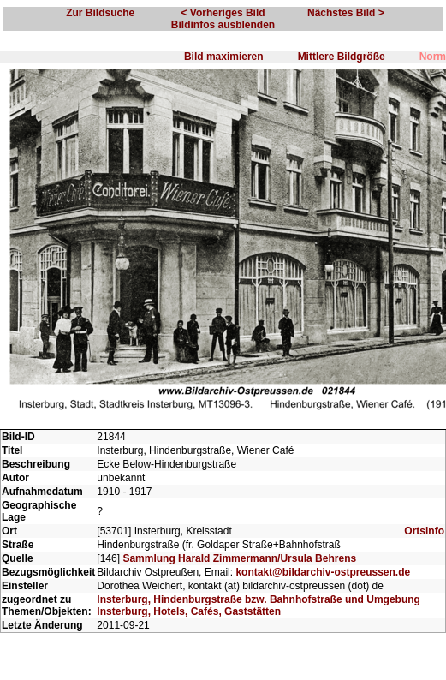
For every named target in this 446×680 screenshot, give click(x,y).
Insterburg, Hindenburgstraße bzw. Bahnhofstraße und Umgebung (258, 599)
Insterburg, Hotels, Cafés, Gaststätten (189, 611)
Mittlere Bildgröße (341, 57)
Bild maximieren (224, 57)
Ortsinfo (424, 531)
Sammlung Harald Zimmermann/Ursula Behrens (239, 558)
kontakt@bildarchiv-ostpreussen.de (322, 572)
